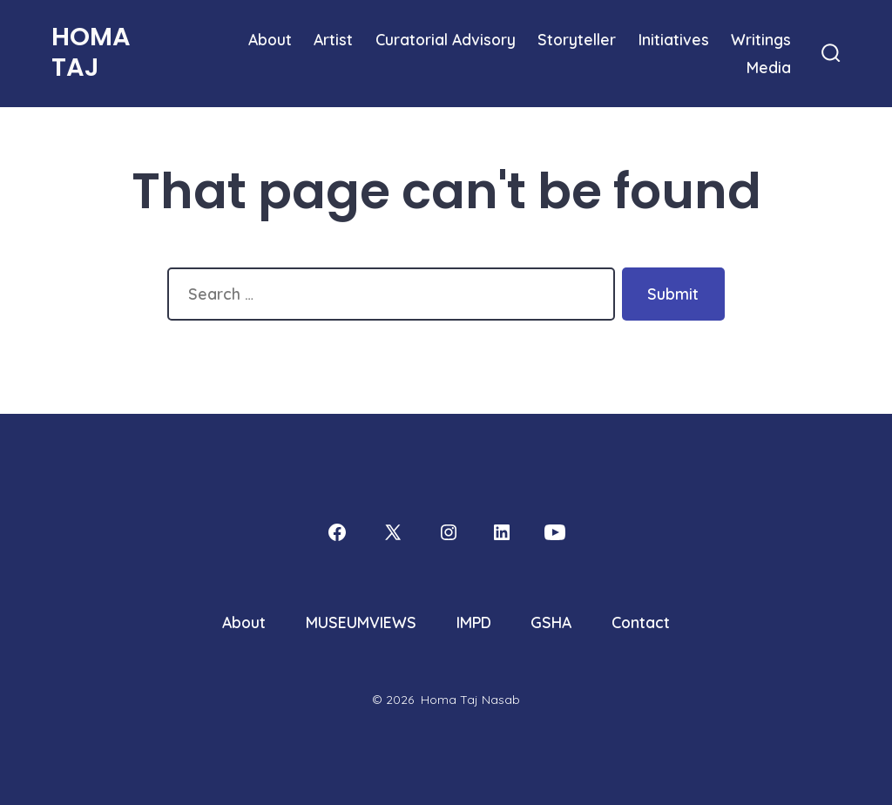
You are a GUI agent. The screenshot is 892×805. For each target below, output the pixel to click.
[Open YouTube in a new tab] (554, 532)
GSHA (550, 622)
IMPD (473, 622)
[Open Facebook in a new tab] (337, 532)
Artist (333, 39)
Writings (761, 39)
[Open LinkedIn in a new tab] (501, 532)
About (270, 39)
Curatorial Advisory (445, 39)
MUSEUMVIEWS (361, 622)
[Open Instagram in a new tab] (448, 532)
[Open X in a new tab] (393, 532)
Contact (641, 622)
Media (769, 67)
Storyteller (576, 39)
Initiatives (674, 39)
